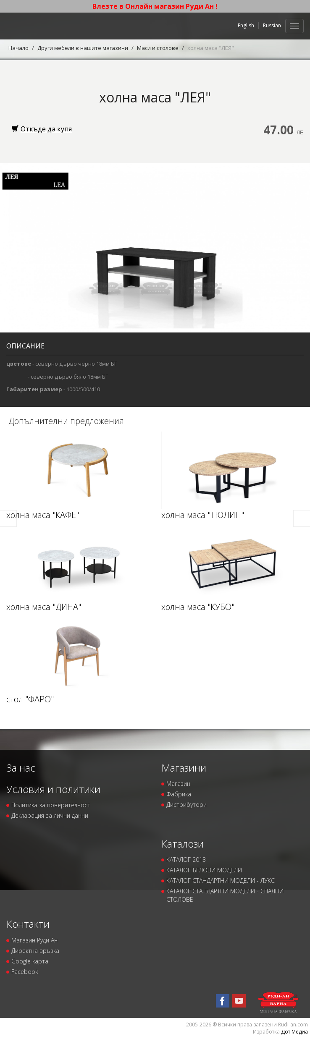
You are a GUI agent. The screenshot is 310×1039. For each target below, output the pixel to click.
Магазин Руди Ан (34, 940)
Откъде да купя (42, 128)
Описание (25, 346)
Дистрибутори (186, 805)
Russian (272, 25)
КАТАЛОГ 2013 (186, 860)
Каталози (182, 844)
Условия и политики (53, 789)
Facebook (24, 972)
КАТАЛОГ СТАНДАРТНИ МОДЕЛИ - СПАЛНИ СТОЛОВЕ (225, 895)
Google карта (29, 961)
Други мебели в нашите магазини (82, 48)
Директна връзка (35, 951)
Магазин (178, 784)
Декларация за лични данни (49, 815)
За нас (20, 768)
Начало (18, 48)
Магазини (183, 768)
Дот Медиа (294, 1031)
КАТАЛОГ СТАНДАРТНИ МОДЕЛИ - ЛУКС (220, 881)
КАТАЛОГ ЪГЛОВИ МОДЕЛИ (204, 870)
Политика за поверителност (50, 805)
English (246, 25)
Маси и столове (158, 48)
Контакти (28, 924)
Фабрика (178, 794)
